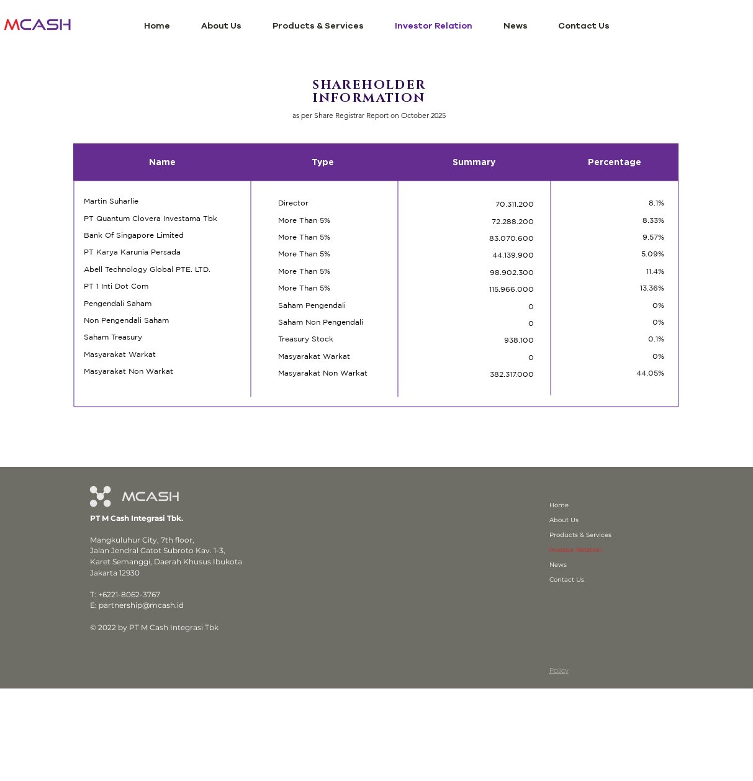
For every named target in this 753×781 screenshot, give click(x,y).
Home (559, 505)
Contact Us (566, 580)
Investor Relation (575, 550)
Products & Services (580, 535)
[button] (221, 26)
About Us (564, 520)
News (558, 565)
